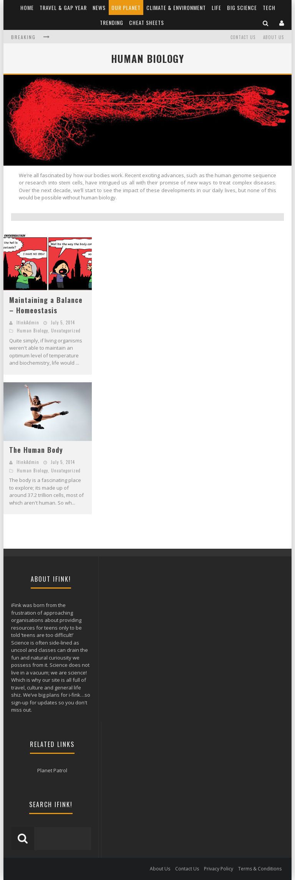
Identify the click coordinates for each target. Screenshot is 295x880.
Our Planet (126, 7)
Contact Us (242, 37)
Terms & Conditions (260, 868)
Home (27, 7)
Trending (111, 22)
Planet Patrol (52, 770)
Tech (269, 7)
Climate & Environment (176, 7)
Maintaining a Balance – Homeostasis (46, 305)
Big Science (242, 7)
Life (216, 7)
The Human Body (36, 450)
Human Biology (32, 330)
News (99, 7)
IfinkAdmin (28, 322)
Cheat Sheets (146, 22)
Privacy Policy (218, 868)
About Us (273, 37)
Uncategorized (66, 330)
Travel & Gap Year (63, 7)
